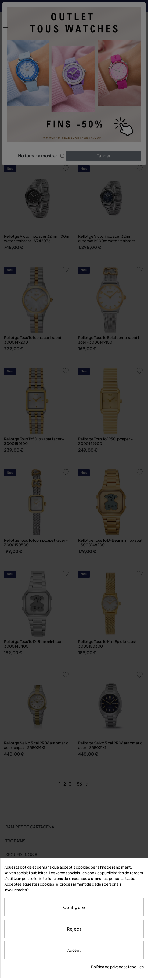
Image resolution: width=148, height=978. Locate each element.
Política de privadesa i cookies (117, 966)
